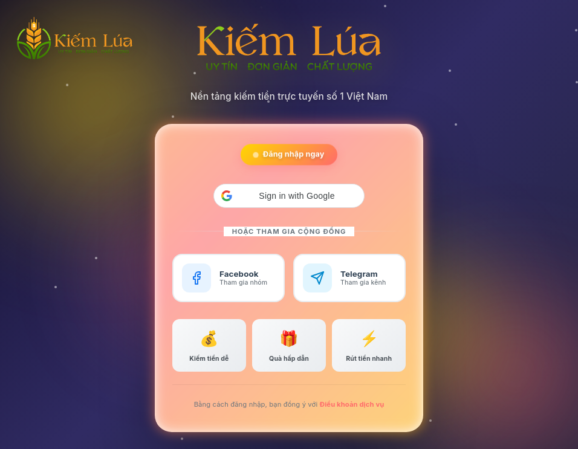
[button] (289, 196)
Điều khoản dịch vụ (351, 405)
